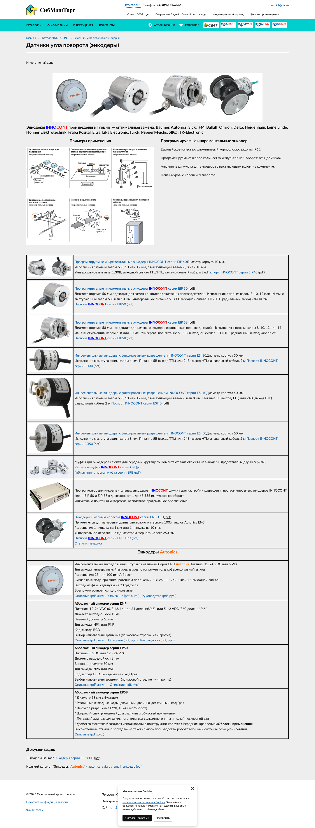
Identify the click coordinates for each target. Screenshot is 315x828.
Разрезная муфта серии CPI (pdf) (108, 467)
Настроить (163, 818)
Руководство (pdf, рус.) (159, 596)
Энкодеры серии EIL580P (74, 758)
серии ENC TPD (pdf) (117, 538)
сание (119, 596)
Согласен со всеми (137, 818)
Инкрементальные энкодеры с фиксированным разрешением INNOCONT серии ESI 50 (140, 433)
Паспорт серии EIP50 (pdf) (104, 304)
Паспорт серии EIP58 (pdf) (104, 338)
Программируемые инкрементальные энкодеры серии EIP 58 (131, 322)
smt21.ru (116, 807)
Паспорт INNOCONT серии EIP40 (232, 272)
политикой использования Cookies (143, 802)
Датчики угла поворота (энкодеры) (97, 38)
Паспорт (81, 538)
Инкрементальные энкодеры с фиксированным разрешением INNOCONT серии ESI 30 (140, 355)
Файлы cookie (35, 810)
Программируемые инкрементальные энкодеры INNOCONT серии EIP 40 (131, 262)
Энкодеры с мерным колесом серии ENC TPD (119, 517)
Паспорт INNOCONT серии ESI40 (136, 403)
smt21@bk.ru (280, 5)
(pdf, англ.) (131, 596)
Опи (111, 596)
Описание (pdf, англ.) (90, 596)
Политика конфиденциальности (47, 802)
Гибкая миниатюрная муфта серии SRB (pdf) (108, 472)
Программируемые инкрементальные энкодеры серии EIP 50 (131, 288)
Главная (31, 38)
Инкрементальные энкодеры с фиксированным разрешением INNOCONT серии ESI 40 (140, 393)
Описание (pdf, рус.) (123, 640)
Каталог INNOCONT (55, 38)
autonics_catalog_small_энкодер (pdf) (115, 766)
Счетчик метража (88, 543)
